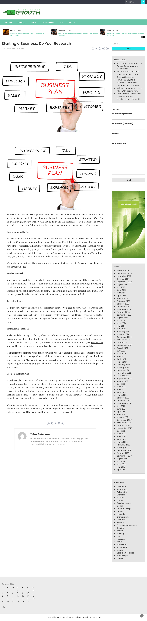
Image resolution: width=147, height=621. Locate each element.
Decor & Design (124, 508)
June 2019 (121, 464)
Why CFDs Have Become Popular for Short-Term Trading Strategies (78, 34)
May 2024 (121, 326)
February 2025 (123, 301)
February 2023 (123, 364)
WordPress (62, 617)
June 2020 (121, 433)
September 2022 (124, 378)
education (121, 514)
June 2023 (121, 353)
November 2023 (124, 339)
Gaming (120, 528)
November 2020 (124, 422)
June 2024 (121, 323)
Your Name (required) (128, 115)
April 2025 (121, 295)
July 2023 (121, 351)
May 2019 (121, 467)
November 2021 (124, 403)
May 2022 (121, 389)
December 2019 (124, 450)
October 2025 (123, 279)
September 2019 (124, 456)
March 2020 (122, 442)
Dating (120, 506)
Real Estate (122, 544)
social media (122, 547)
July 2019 (121, 461)
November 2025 (124, 276)
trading (120, 558)
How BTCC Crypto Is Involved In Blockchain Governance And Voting (126, 34)
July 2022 (121, 384)
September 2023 (124, 345)
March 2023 (122, 362)
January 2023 (123, 367)
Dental (120, 511)
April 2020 (121, 439)
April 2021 (121, 411)
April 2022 (121, 392)
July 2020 (121, 431)
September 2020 (124, 428)
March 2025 (122, 298)
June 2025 (121, 290)
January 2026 (123, 270)
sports (120, 550)
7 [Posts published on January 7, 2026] (12, 593)
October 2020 (123, 425)
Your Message (128, 158)
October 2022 (123, 375)
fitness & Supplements (127, 525)
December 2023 (124, 337)
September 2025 (124, 281)
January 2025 (123, 304)
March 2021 (122, 414)
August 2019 (122, 458)
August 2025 (122, 284)
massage (121, 539)
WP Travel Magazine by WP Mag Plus (84, 617)
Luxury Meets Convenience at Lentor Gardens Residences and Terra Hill (129, 96)
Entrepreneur (48, 22)
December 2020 (124, 420)
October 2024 (123, 312)
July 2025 (121, 287)
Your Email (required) (128, 125)
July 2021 (121, 406)
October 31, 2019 (9, 48)
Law (61, 22)
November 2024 (124, 309)
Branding (21, 22)
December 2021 (124, 400)
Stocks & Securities (125, 553)
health (120, 530)
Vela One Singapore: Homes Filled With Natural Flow (129, 89)
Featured (121, 519)
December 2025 (124, 273)
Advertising (122, 489)
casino (120, 500)
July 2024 (121, 320)
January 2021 (123, 417)
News (119, 541)
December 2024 (124, 306)
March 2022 (122, 395)
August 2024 (122, 317)
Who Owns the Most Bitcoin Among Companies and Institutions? (27, 34)
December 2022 (124, 370)
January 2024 (123, 334)
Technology (122, 555)
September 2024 (124, 315)
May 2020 (121, 436)
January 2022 (123, 398)
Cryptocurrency (124, 503)
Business (8, 22)
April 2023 (121, 359)
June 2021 (121, 409)
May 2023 (121, 356)
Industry (34, 22)
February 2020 (123, 445)
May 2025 (121, 292)
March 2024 (122, 328)
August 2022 (122, 381)
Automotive (122, 492)
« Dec (4, 607)
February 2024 (123, 331)
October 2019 (123, 453)
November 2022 (124, 373)
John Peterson (40, 434)
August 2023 (122, 348)
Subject (128, 135)
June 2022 (121, 386)
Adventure (121, 486)
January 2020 (123, 447)
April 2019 (121, 469)
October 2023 (123, 342)
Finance (72, 22)
